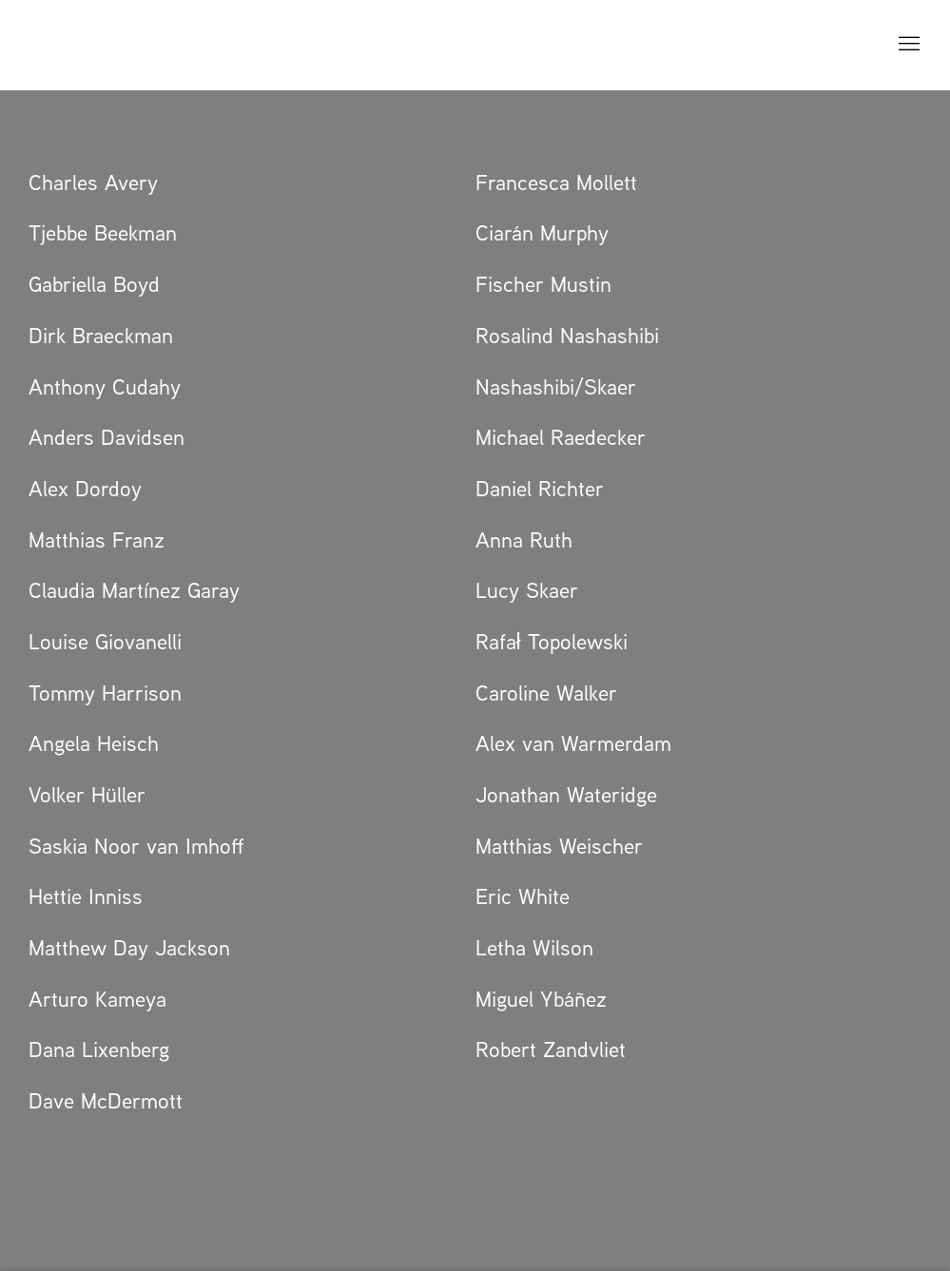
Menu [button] (907, 44)
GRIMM (71, 45)
